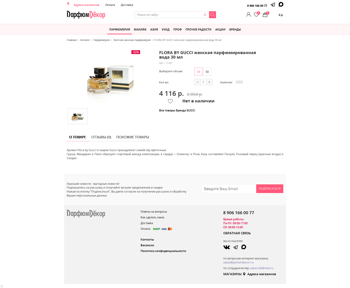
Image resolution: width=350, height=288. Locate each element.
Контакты (147, 239)
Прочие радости (198, 29)
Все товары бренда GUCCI (177, 110)
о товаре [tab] (77, 137)
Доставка (127, 5)
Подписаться (270, 188)
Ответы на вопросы (154, 211)
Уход (166, 29)
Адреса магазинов (86, 5)
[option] (110, 78)
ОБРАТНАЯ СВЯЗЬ (237, 233)
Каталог (85, 40)
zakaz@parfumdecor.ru (238, 262)
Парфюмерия (119, 29)
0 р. (274, 14)
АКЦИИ (220, 29)
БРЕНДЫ (235, 29)
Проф (177, 29)
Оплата (110, 5)
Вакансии (147, 245)
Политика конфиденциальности (163, 251)
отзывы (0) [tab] (101, 137)
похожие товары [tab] (132, 137)
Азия (154, 29)
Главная (71, 40)
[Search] (212, 14)
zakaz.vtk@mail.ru (261, 268)
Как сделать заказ (152, 217)
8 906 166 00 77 (257, 6)
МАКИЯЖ (140, 29)
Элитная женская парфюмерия (132, 40)
